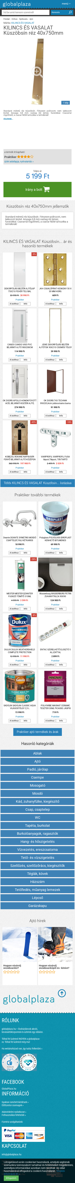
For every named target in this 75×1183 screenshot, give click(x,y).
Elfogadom (11, 1178)
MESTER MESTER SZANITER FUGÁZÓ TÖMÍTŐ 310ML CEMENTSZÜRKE (20, 595)
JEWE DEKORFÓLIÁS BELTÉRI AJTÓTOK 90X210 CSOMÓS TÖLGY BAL (55, 346)
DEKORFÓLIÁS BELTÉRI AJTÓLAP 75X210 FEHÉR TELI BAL (19, 290)
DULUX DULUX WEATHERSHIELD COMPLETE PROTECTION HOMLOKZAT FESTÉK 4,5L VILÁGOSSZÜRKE (19, 651)
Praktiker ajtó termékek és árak (37, 732)
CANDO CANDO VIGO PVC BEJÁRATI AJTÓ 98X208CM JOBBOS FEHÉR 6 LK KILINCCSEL (19, 346)
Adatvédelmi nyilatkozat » (14, 1111)
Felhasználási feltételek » (14, 1115)
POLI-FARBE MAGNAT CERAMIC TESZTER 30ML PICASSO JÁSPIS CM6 (55, 707)
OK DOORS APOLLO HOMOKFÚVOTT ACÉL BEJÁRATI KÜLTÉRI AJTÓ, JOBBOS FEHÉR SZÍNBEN (19, 402)
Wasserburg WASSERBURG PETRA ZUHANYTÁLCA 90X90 (55, 595)
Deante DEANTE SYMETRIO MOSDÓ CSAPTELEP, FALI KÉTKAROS (19, 539)
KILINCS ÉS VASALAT (22, 22)
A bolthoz (14, 304)
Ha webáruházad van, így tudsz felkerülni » (22, 1048)
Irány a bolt (37, 189)
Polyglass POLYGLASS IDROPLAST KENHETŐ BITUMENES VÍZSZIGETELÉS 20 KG (55, 539)
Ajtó (31, 19)
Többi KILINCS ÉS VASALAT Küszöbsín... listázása (37, 483)
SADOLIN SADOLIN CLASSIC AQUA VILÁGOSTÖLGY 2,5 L (20, 707)
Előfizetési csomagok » (13, 1105)
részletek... (8, 119)
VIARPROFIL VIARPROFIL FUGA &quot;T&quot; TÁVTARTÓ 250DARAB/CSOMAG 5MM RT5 (55, 458)
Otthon (14, 19)
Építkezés (23, 19)
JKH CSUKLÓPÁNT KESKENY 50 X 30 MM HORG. (55, 290)
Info (25, 304)
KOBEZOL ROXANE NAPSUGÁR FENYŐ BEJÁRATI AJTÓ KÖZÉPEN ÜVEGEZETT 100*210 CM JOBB (20, 458)
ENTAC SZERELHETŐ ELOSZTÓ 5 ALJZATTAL (55, 651)
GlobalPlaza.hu (9, 1088)
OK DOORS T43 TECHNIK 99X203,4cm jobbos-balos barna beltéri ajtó (55, 402)
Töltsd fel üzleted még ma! (17, 1042)
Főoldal (6, 19)
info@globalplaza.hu (11, 1154)
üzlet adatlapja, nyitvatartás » (19, 161)
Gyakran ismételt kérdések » (15, 1102)
